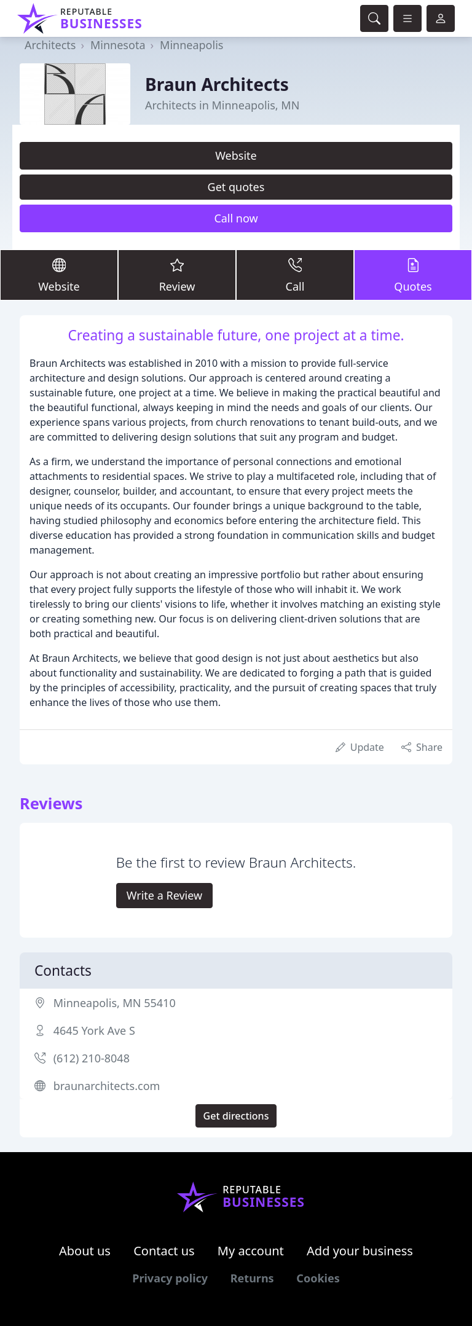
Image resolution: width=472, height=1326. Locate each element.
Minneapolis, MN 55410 (114, 1002)
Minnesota (117, 44)
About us (85, 1250)
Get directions (236, 1116)
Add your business (360, 1250)
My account (251, 1250)
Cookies (317, 1278)
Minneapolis (191, 44)
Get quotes (236, 186)
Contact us (164, 1250)
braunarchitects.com (106, 1085)
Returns (252, 1278)
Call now (236, 218)
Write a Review (164, 895)
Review (177, 274)
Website (236, 155)
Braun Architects (217, 84)
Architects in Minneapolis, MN (222, 105)
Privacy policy (170, 1278)
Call (295, 274)
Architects (50, 44)
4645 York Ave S (94, 1030)
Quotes (413, 274)
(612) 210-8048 (91, 1058)
